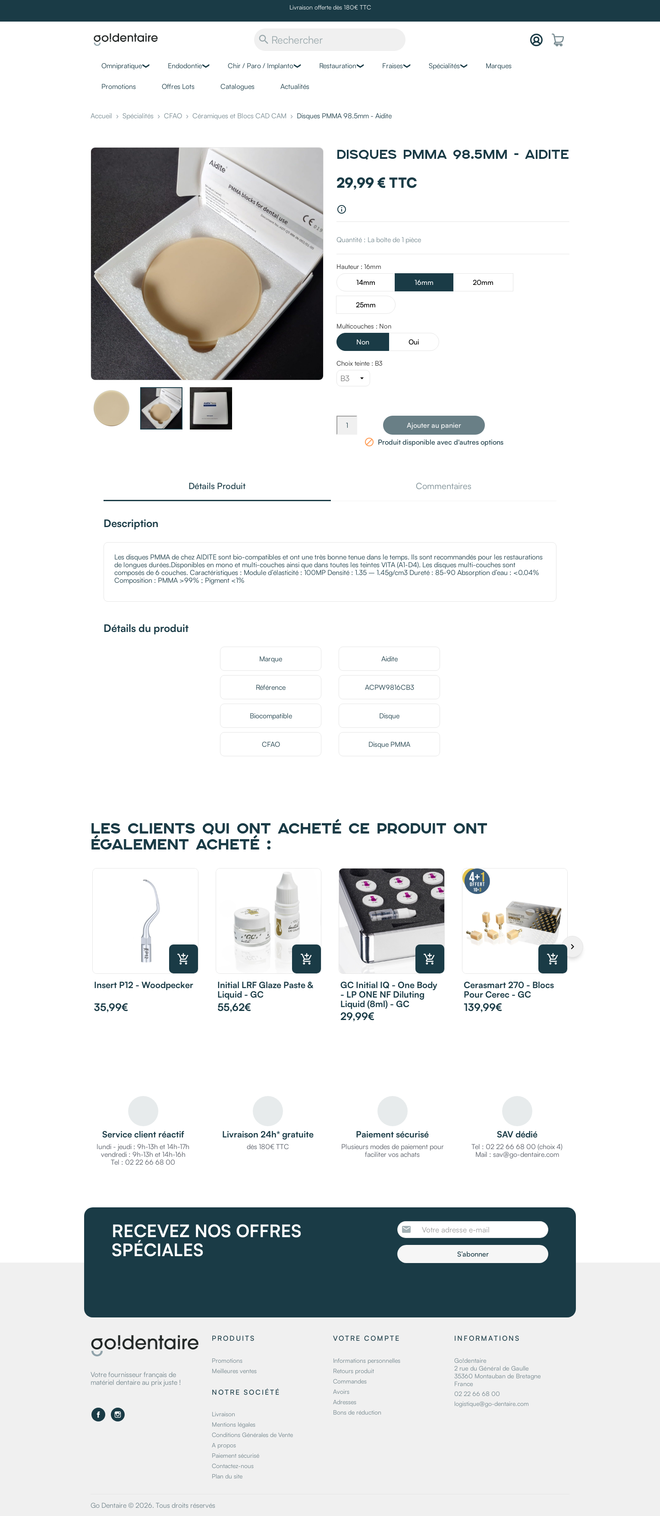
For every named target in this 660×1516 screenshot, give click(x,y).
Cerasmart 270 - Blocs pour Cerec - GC (509, 989)
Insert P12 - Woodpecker (143, 984)
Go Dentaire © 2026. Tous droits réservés (153, 1505)
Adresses (344, 1401)
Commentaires (443, 486)
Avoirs (341, 1391)
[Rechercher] (329, 39)
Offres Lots (178, 86)
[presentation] (469, 1287)
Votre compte (366, 1338)
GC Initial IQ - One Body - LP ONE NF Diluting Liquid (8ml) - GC (388, 994)
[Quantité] (346, 425)
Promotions (118, 86)
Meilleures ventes (234, 1370)
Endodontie (185, 65)
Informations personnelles (366, 1360)
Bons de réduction (357, 1412)
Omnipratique (121, 65)
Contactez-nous (233, 1465)
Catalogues (237, 86)
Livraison (223, 1414)
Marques (499, 65)
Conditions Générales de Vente (252, 1434)
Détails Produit (217, 486)
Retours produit (353, 1370)
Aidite (389, 658)
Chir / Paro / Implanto (260, 65)
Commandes (350, 1381)
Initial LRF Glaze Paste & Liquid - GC (265, 989)
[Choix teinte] (353, 378)
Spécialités (444, 65)
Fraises (392, 65)
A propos (224, 1445)
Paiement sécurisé (235, 1455)
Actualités (294, 86)
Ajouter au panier (434, 425)
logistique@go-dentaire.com (491, 1403)
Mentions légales (233, 1424)
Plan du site (227, 1476)
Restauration (337, 65)
